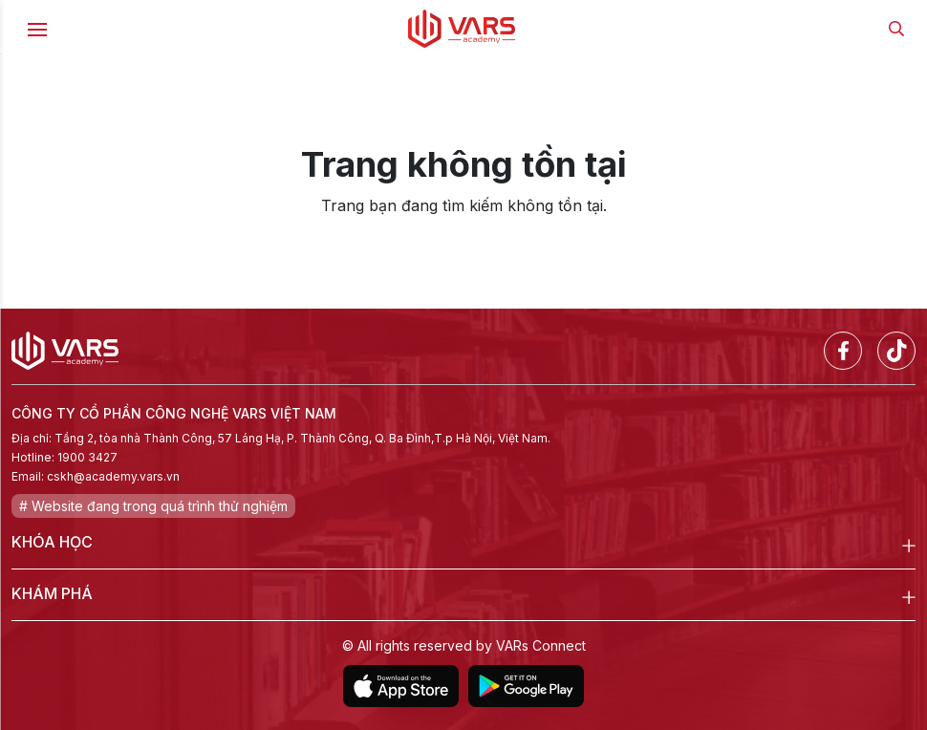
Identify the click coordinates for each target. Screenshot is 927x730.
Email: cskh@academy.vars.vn (95, 476)
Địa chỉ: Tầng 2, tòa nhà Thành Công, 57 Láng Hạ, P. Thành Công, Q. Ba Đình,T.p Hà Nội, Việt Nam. (280, 438)
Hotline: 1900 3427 (64, 457)
